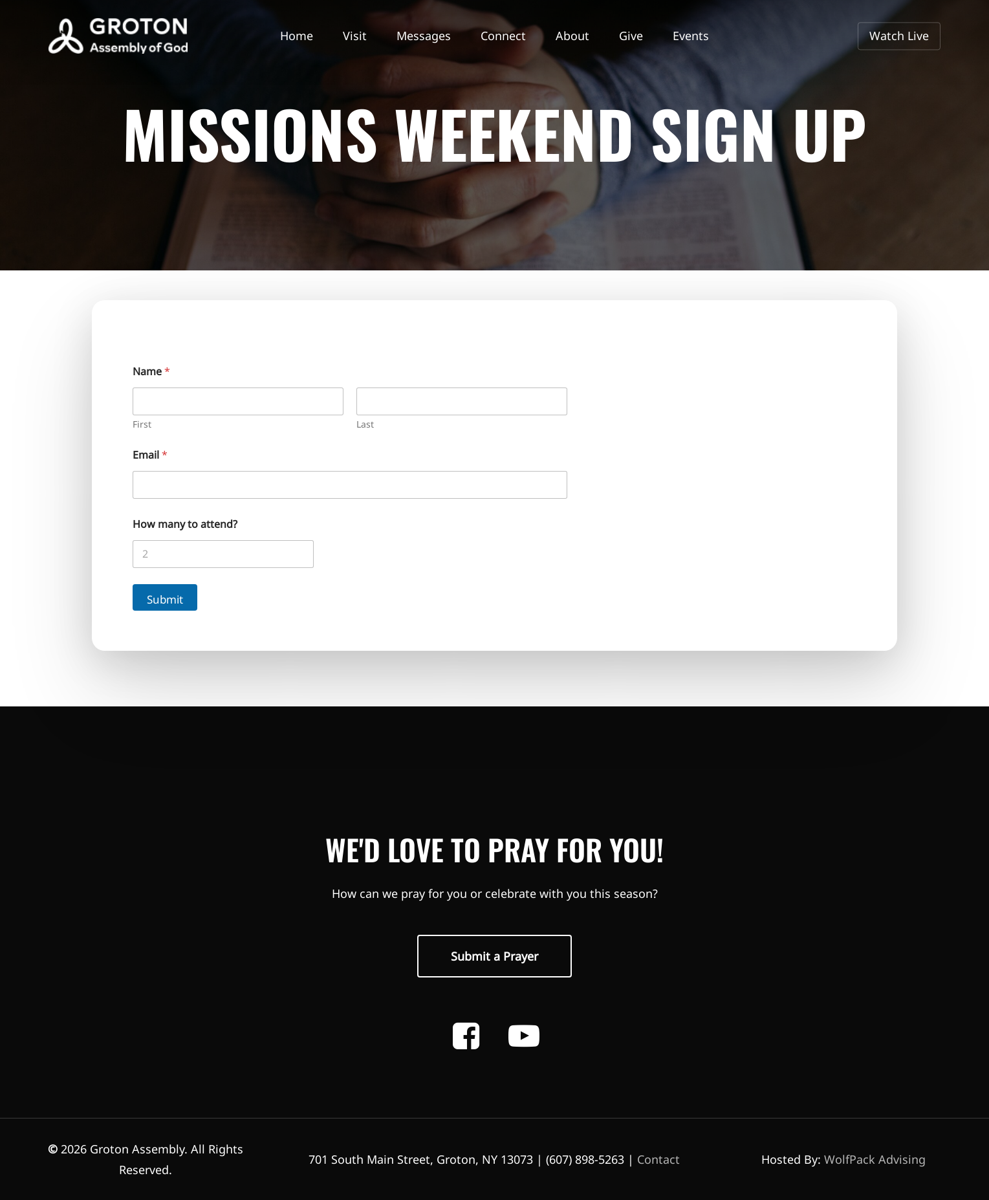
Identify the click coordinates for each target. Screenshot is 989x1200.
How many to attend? (185, 524)
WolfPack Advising (875, 1159)
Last (365, 424)
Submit (165, 599)
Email (150, 455)
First (142, 424)
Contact (658, 1159)
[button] (494, 956)
